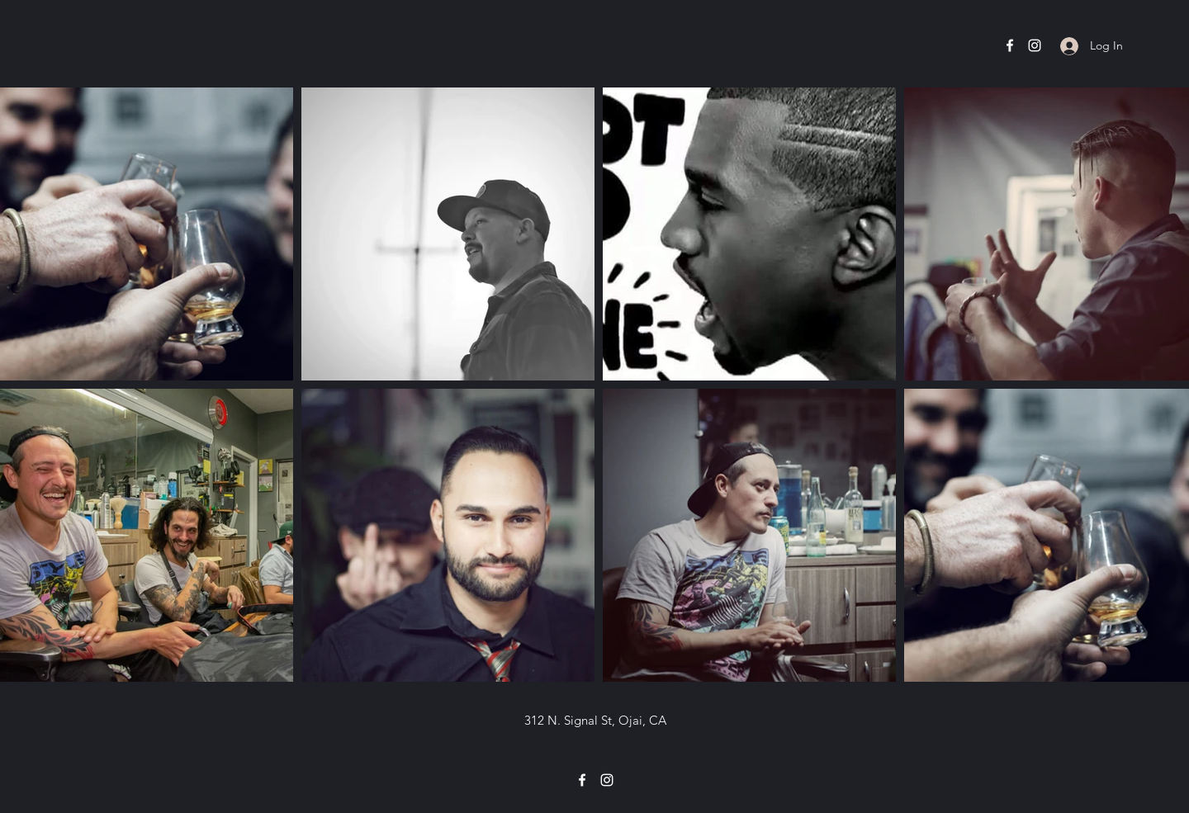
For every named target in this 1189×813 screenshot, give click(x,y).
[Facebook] (1010, 45)
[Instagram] (1034, 45)
